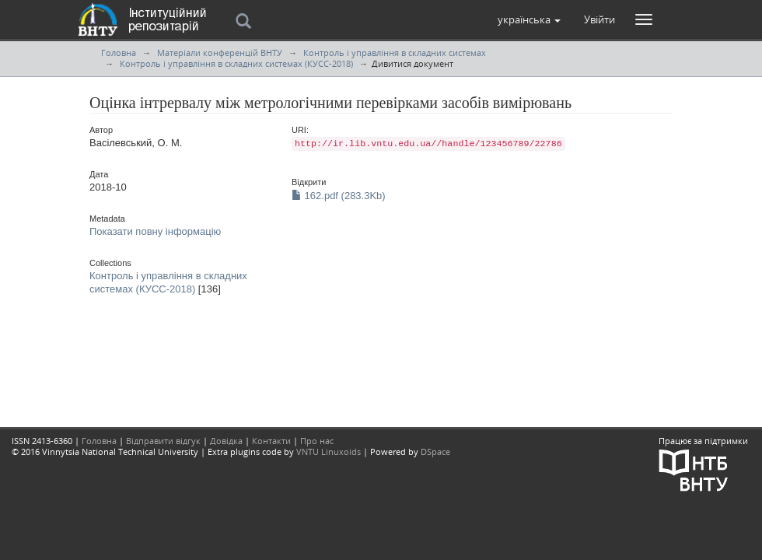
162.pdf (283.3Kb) (339, 195)
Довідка (226, 440)
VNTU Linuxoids (328, 451)
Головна (118, 52)
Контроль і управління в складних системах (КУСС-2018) (236, 63)
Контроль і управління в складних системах (394, 52)
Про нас (317, 440)
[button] (529, 19)
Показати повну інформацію (155, 231)
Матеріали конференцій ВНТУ (219, 52)
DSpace (435, 451)
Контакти (271, 440)
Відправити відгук (163, 440)
